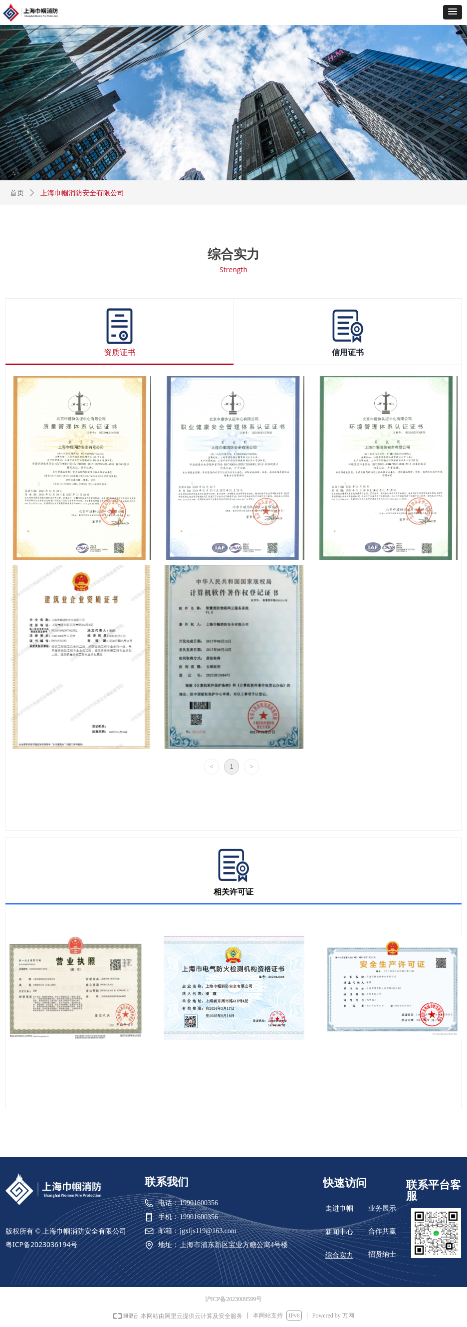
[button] (452, 12)
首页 (17, 193)
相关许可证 (233, 892)
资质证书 (120, 353)
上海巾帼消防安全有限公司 (82, 193)
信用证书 (348, 353)
